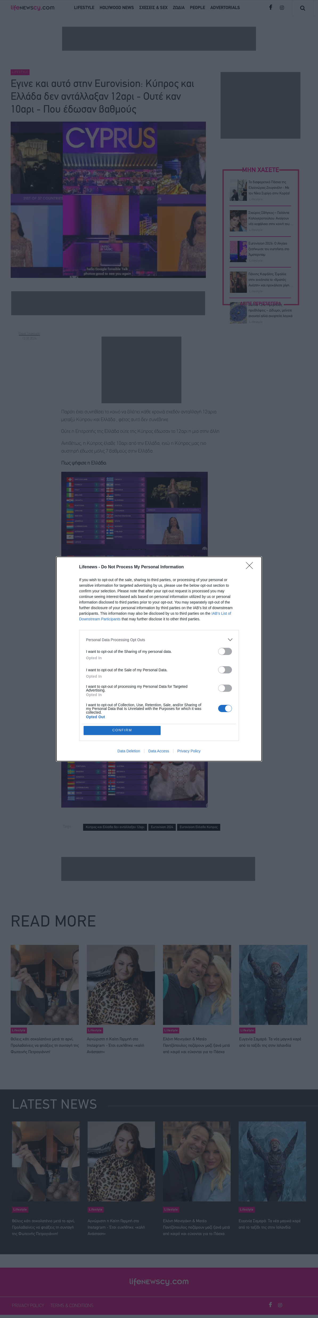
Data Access (158, 751)
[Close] (251, 567)
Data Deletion (128, 751)
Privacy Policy (189, 751)
